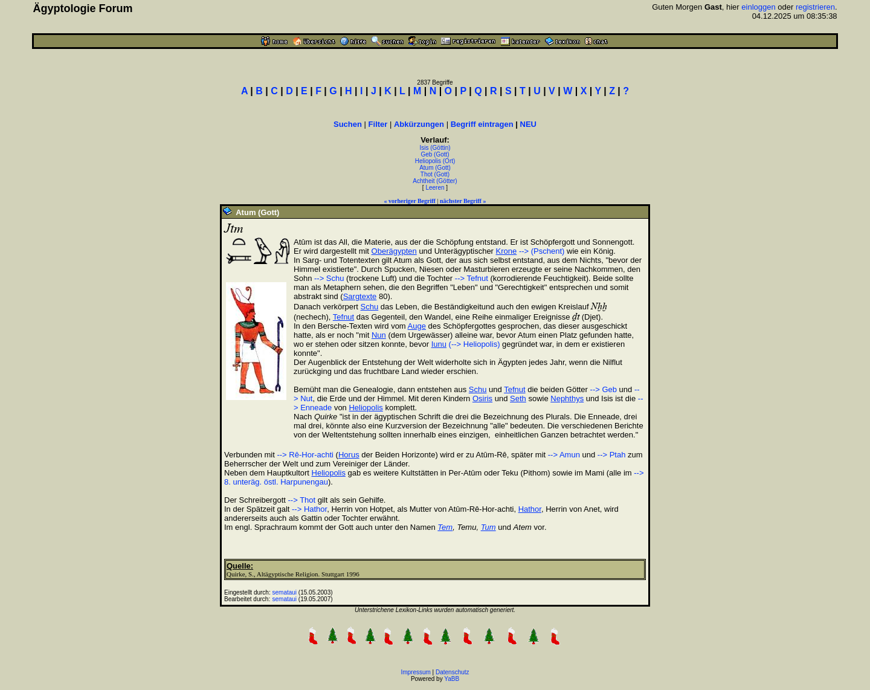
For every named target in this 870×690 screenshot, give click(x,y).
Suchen (348, 124)
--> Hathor (309, 509)
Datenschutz (452, 672)
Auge (417, 325)
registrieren (815, 6)
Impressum (415, 672)
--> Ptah (612, 454)
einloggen (758, 6)
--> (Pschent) (542, 251)
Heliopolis (365, 407)
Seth (518, 398)
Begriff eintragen (482, 124)
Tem (445, 527)
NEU (528, 124)
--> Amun (564, 454)
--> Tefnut (471, 278)
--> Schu (329, 278)
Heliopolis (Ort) (435, 161)
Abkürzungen (419, 124)
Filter (378, 124)
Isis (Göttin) (434, 147)
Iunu (438, 344)
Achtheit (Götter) (435, 181)
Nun (379, 335)
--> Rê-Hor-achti (305, 454)
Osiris (482, 398)
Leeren (434, 187)
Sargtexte (360, 296)
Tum (488, 527)
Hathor (529, 509)
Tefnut (343, 316)
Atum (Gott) (435, 167)
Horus (348, 454)
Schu (370, 306)
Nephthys (567, 398)
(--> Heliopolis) (474, 344)
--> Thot (302, 500)
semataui (284, 592)
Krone (506, 251)
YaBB (451, 678)
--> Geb (603, 389)
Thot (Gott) (435, 174)
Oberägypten (394, 251)
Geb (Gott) (434, 154)
